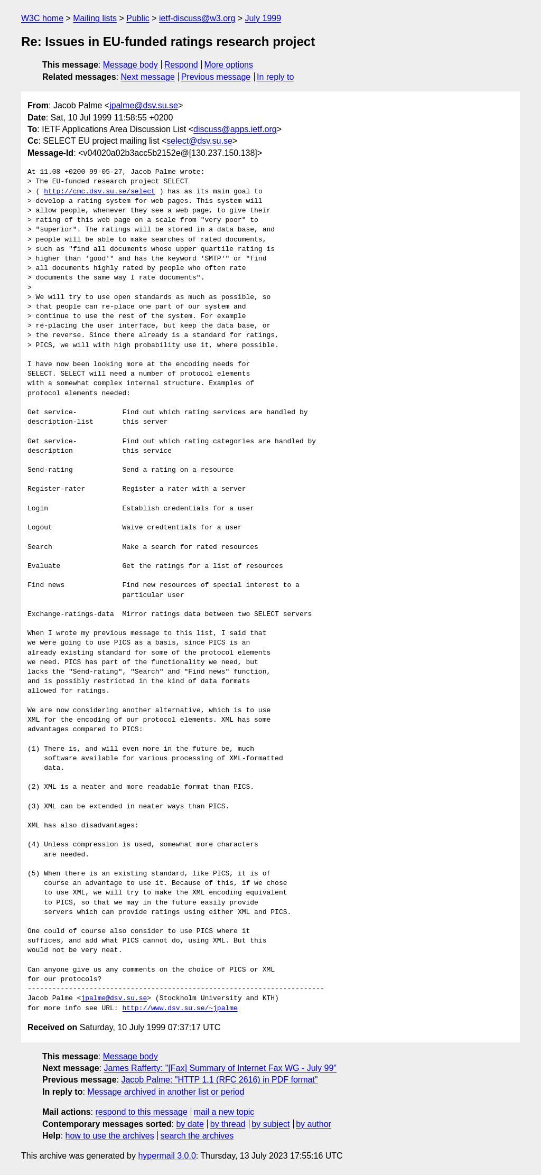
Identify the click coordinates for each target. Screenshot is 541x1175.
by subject (270, 1124)
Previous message (216, 76)
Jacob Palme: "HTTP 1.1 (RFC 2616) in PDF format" (219, 1079)
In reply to (275, 76)
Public (138, 18)
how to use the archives (110, 1135)
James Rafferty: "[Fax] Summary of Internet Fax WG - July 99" (220, 1068)
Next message (148, 76)
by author (313, 1124)
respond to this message (141, 1111)
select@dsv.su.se (199, 140)
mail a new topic (224, 1111)
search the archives (197, 1135)
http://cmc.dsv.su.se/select (99, 192)
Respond (181, 64)
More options (229, 64)
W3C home (42, 18)
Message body (130, 64)
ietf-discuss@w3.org (197, 18)
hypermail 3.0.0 (166, 1155)
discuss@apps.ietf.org (235, 129)
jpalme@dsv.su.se (143, 105)
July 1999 (263, 18)
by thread (228, 1124)
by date (189, 1124)
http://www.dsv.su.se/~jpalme (179, 1008)
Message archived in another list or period (165, 1091)
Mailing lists (95, 18)
